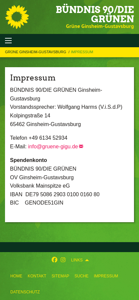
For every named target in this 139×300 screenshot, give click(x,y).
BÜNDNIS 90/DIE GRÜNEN (95, 14)
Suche (81, 276)
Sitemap (60, 276)
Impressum (106, 276)
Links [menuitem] (77, 260)
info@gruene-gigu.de (53, 146)
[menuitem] (16, 276)
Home (16, 276)
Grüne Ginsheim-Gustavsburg (36, 52)
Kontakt (37, 276)
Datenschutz (25, 292)
